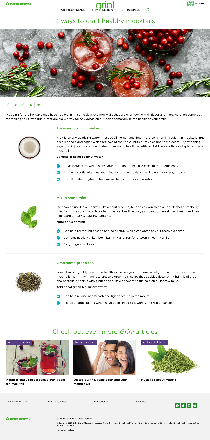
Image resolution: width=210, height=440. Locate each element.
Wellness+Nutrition (73, 14)
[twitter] (15, 105)
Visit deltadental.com (66, 430)
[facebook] (8, 105)
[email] (30, 105)
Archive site (139, 401)
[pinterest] (23, 105)
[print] (38, 105)
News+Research (103, 14)
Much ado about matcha (158, 379)
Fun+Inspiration (131, 14)
